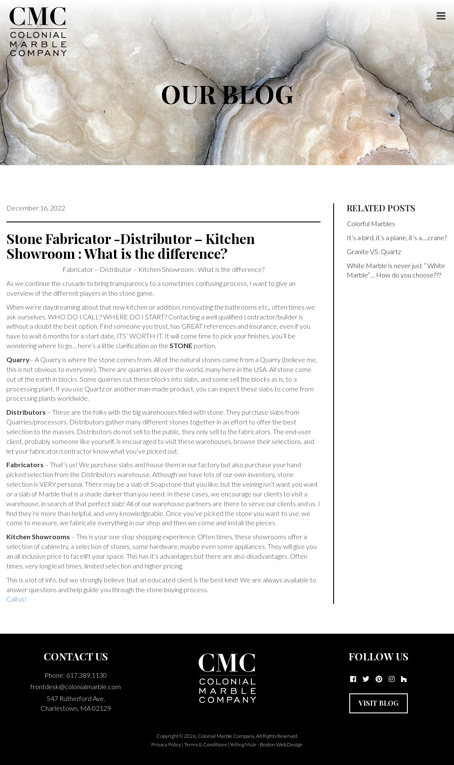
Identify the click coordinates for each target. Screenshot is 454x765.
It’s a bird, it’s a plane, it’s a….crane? (397, 237)
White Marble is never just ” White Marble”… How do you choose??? (396, 270)
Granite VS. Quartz (374, 251)
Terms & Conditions (205, 744)
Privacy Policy (166, 744)
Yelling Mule (243, 744)
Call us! (16, 599)
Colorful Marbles (371, 223)
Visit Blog (378, 702)
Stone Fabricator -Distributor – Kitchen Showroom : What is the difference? (130, 245)
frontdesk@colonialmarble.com (76, 686)
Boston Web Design (281, 744)
